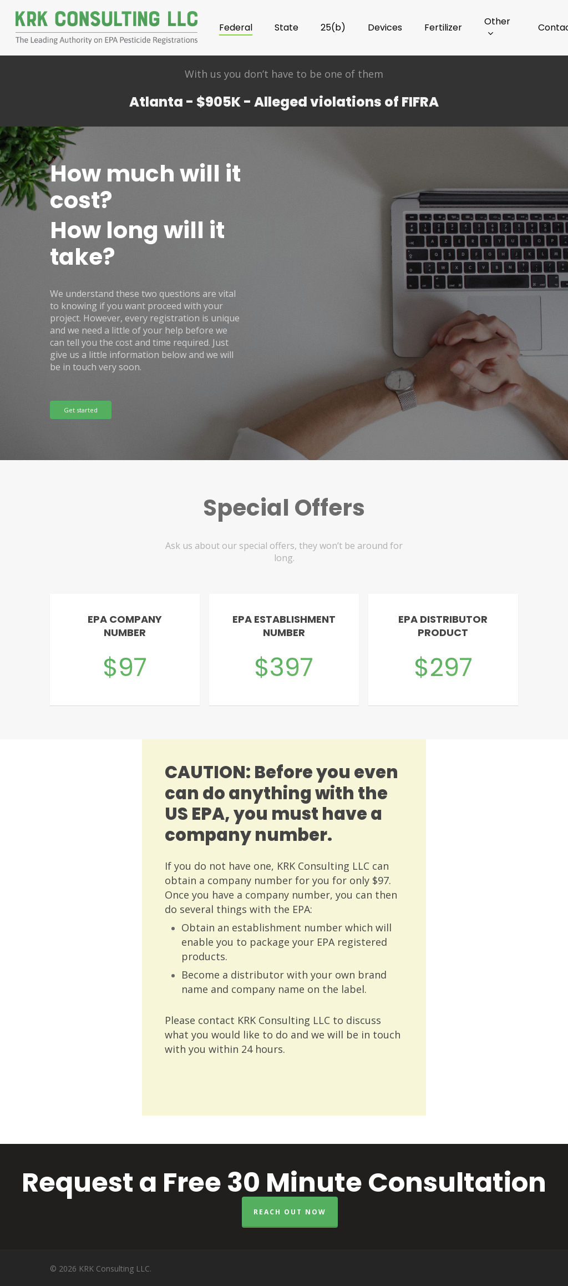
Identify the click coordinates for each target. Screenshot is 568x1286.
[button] (81, 410)
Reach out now (289, 1212)
